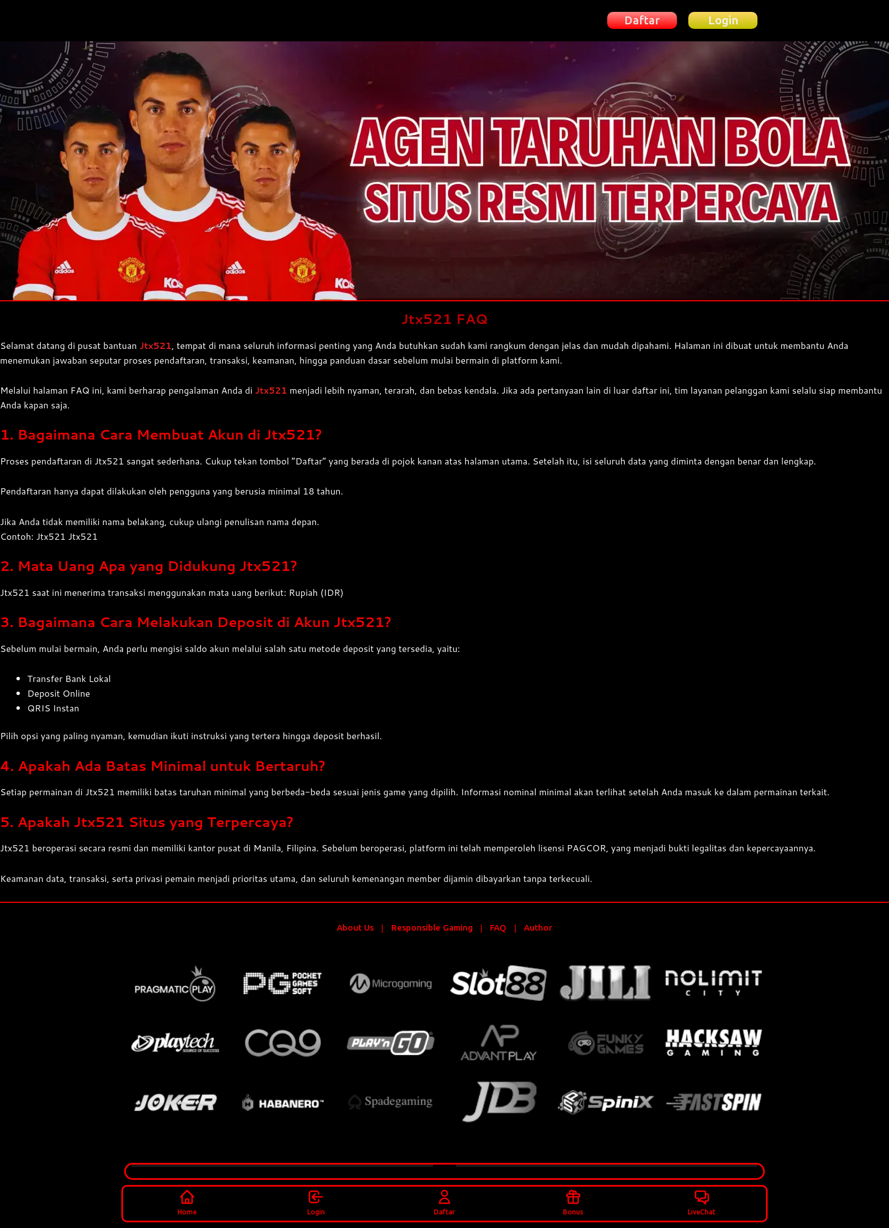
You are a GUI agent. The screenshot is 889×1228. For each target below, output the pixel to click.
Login (316, 1201)
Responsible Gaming (432, 928)
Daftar (444, 1201)
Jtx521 (156, 345)
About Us (355, 928)
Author (538, 928)
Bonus (573, 1201)
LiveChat (702, 1201)
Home (187, 1201)
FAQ (498, 928)
